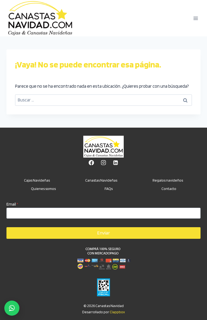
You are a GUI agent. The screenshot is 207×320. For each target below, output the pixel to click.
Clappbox (117, 312)
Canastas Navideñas (101, 180)
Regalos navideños (168, 180)
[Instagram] (103, 163)
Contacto (168, 188)
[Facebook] (91, 163)
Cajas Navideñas (37, 180)
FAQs (109, 188)
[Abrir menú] (196, 18)
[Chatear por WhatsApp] (11, 308)
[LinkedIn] (115, 163)
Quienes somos (43, 188)
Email (12, 204)
